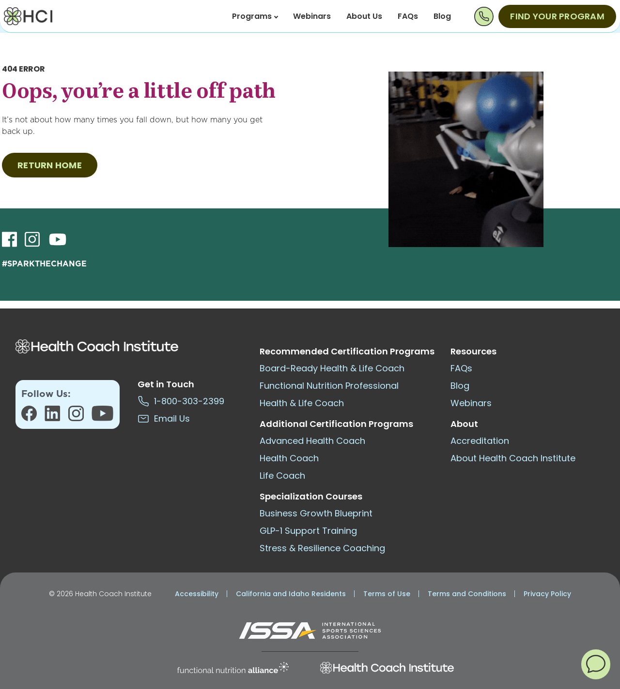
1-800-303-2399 (181, 401)
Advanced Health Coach (312, 441)
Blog (442, 16)
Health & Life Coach (302, 403)
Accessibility (196, 594)
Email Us (164, 418)
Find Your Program (557, 16)
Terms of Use (386, 594)
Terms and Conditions (467, 594)
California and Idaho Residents (291, 594)
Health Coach (289, 458)
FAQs (408, 16)
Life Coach (282, 475)
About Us (364, 16)
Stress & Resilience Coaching (322, 548)
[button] (595, 663)
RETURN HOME (49, 165)
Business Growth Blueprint (316, 513)
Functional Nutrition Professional (329, 386)
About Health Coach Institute (512, 458)
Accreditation (479, 441)
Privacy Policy (547, 594)
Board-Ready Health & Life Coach (332, 368)
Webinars (312, 16)
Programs (255, 16)
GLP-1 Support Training (308, 531)
